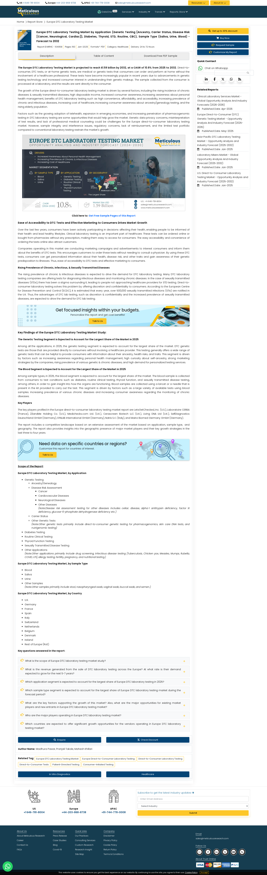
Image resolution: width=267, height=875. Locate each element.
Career (20, 840)
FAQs (19, 849)
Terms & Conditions (114, 854)
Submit (193, 813)
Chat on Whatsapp (216, 68)
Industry (144, 11)
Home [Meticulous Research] (20, 22)
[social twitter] (225, 852)
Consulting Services (85, 840)
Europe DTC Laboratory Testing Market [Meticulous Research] (57, 758)
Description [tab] (47, 56)
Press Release (60, 835)
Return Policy (110, 849)
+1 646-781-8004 (31, 2)
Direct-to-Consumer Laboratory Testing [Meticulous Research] (160, 758)
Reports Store (179, 11)
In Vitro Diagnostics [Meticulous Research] (59, 774)
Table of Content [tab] (104, 56)
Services (128, 11)
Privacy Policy (110, 840)
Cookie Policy (191, 872)
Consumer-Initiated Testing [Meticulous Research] (98, 764)
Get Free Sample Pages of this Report (112, 215)
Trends (160, 11)
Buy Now (223, 38)
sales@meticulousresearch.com (134, 2)
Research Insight (83, 849)
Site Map (79, 854)
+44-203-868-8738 (66, 2)
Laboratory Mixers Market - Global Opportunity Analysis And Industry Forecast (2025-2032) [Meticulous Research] (217, 159)
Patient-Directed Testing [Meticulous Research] (65, 764)
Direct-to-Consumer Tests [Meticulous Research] (34, 764)
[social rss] (242, 852)
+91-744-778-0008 (99, 2)
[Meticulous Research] (103, 661)
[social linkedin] (216, 852)
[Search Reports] (248, 73)
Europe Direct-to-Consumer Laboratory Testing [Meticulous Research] (108, 758)
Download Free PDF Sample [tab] (160, 56)
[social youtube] (233, 852)
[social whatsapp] (199, 852)
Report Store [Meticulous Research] (35, 22)
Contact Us (22, 844)
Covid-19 (57, 849)
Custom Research (84, 844)
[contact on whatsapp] (8, 866)
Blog (55, 844)
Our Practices (81, 835)
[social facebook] (208, 852)
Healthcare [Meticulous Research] (148, 774)
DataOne (107, 12)
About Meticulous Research (31, 835)
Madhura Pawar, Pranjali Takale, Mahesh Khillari (64, 749)
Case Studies (59, 840)
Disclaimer (109, 835)
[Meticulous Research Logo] (28, 11)
